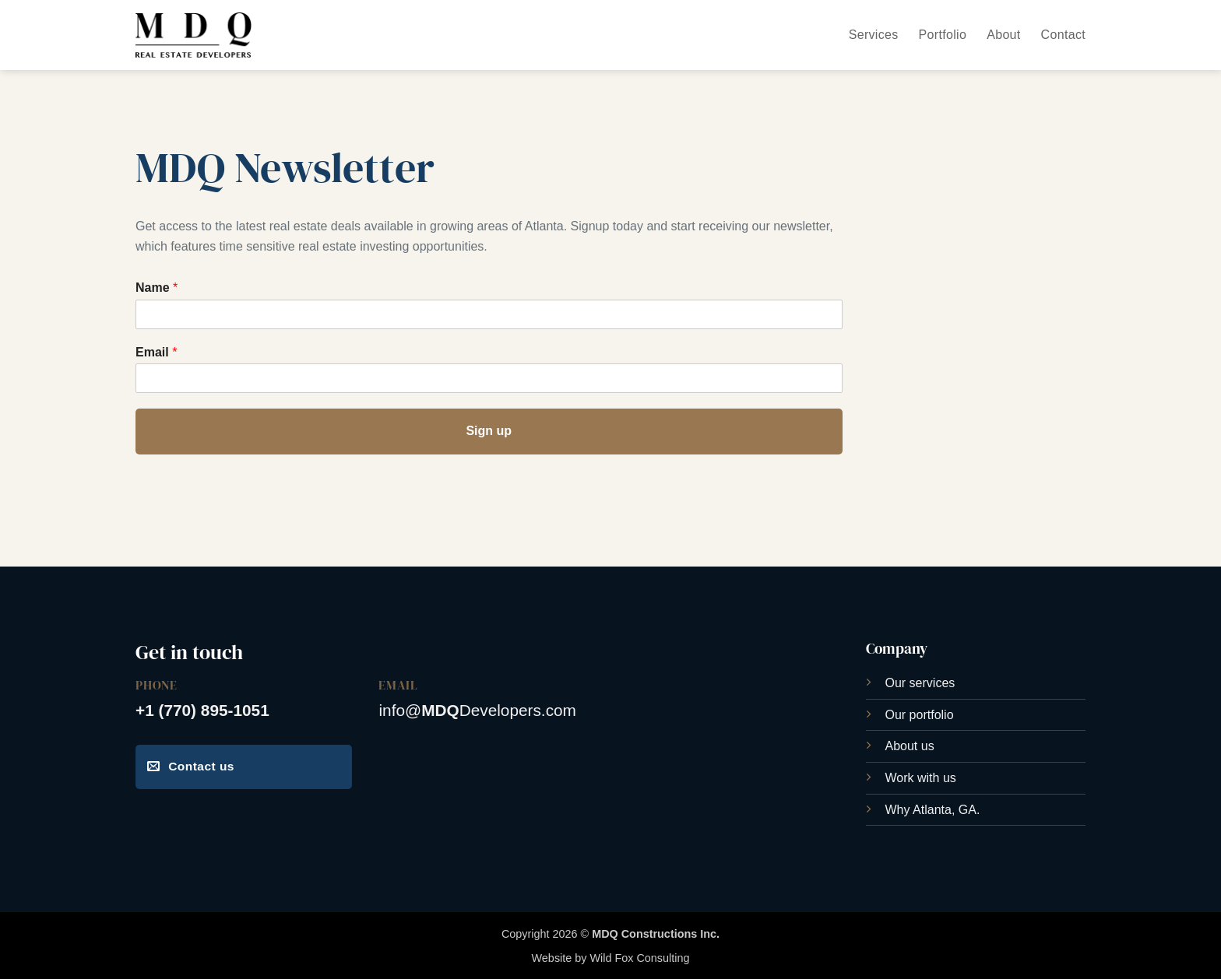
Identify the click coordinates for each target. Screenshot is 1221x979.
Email (156, 352)
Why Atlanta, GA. (932, 809)
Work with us (920, 777)
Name (156, 287)
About (1003, 34)
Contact (1063, 34)
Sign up (489, 430)
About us (909, 746)
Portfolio (943, 34)
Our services (920, 683)
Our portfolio (919, 714)
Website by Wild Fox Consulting (611, 958)
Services (874, 34)
